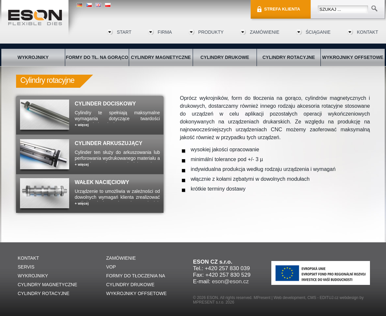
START (124, 32)
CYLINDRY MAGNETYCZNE (161, 57)
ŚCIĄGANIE (318, 32)
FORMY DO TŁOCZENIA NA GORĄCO (135, 276)
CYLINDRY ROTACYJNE (288, 57)
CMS (311, 297)
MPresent (262, 297)
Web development (289, 297)
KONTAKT (367, 32)
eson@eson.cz (230, 281)
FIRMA (165, 32)
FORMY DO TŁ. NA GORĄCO (97, 57)
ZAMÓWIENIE (264, 32)
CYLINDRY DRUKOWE (225, 57)
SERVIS (26, 267)
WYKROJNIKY (33, 57)
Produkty (211, 32)
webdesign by (351, 297)
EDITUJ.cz (329, 297)
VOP (111, 267)
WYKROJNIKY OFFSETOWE (352, 57)
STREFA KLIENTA (282, 9)
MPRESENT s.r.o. (208, 302)
